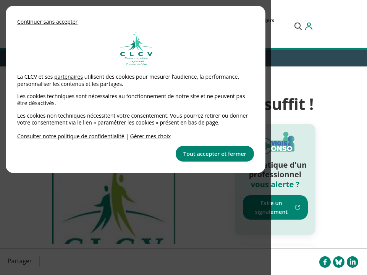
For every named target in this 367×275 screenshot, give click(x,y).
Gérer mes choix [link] (150, 136)
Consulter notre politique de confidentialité (70, 136)
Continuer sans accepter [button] (47, 21)
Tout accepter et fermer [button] (214, 153)
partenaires (68, 76)
